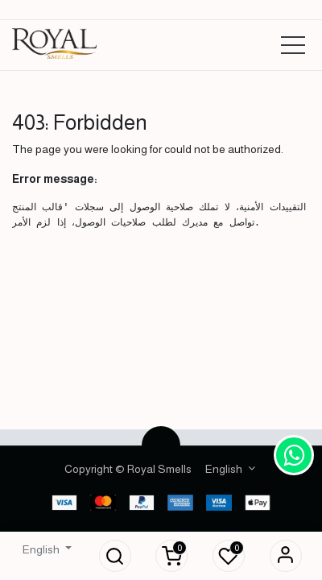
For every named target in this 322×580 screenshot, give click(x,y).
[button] (115, 556)
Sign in (286, 556)
